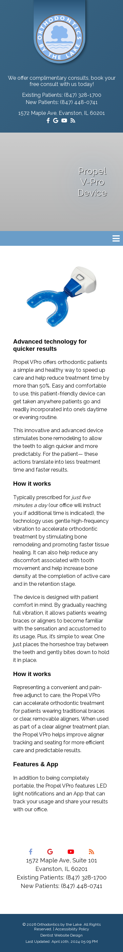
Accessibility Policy (72, 929)
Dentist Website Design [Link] (61, 935)
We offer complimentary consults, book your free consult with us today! (61, 81)
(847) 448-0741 (79, 102)
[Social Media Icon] (49, 120)
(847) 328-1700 (82, 95)
